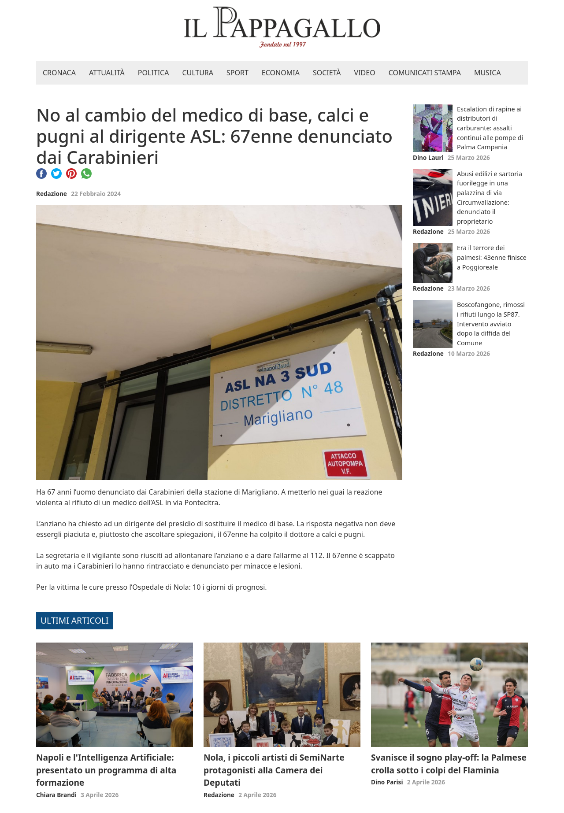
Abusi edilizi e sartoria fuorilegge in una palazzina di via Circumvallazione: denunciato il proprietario (489, 197)
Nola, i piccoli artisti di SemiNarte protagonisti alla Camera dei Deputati (274, 770)
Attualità (107, 73)
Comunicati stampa (425, 73)
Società (327, 73)
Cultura (197, 73)
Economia (281, 73)
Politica (153, 73)
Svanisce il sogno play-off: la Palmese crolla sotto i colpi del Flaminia (449, 763)
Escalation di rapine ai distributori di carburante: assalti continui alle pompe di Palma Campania (490, 128)
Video (364, 73)
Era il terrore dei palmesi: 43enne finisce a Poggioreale (492, 257)
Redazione (51, 193)
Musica (487, 73)
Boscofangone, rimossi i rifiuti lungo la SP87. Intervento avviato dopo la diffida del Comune (491, 323)
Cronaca (59, 73)
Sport (237, 73)
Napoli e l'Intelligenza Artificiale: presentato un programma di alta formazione (106, 770)
